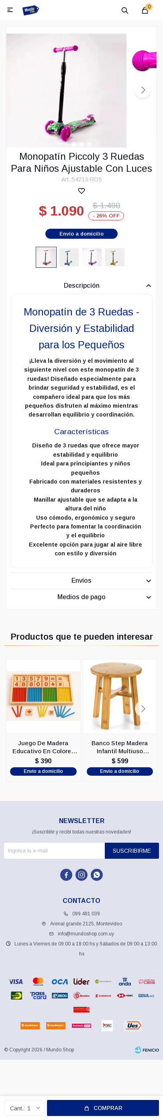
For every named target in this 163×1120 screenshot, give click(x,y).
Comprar (108, 1108)
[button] (142, 90)
